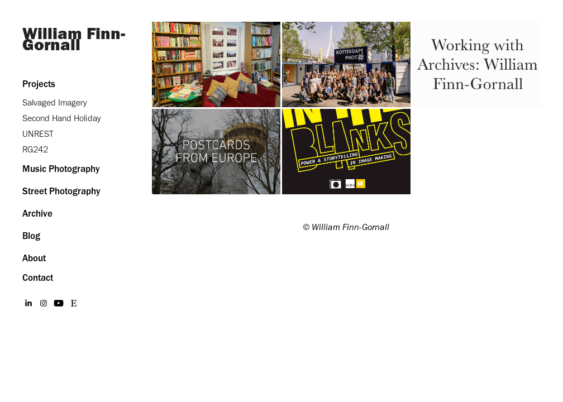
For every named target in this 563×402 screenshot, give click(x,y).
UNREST (38, 133)
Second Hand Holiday (61, 118)
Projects (38, 83)
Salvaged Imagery (54, 102)
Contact (37, 277)
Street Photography (61, 191)
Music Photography (61, 168)
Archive (37, 213)
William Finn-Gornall (73, 39)
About (34, 258)
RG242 (35, 149)
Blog (31, 235)
